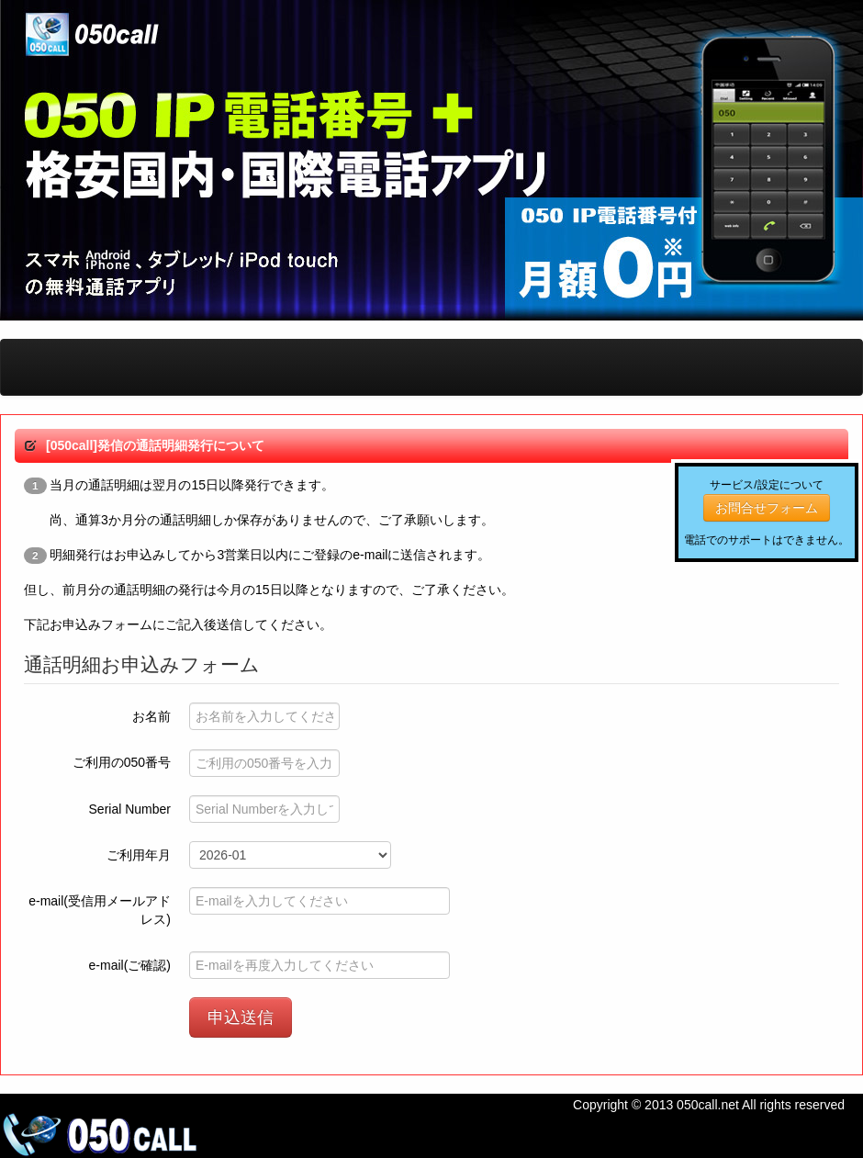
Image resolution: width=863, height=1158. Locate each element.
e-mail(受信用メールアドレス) (99, 910)
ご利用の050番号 (122, 762)
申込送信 (240, 1017)
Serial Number (130, 809)
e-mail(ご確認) (130, 965)
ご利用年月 (138, 855)
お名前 (151, 716)
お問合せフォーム (766, 507)
